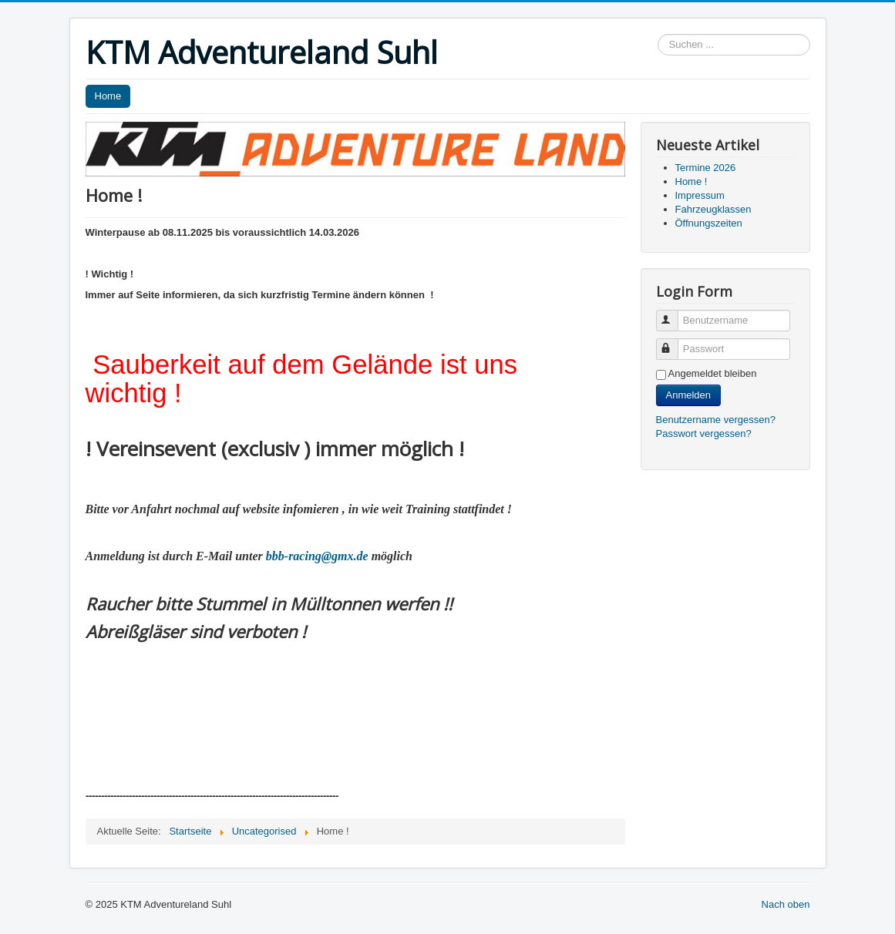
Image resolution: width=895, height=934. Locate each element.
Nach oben (786, 904)
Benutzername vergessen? (716, 419)
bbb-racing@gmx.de (317, 556)
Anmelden (689, 395)
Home (108, 96)
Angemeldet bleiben (712, 373)
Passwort (674, 342)
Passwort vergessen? (704, 433)
